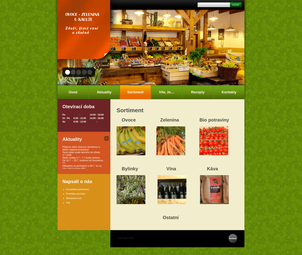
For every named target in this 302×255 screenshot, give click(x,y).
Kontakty (228, 92)
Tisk (68, 202)
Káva (212, 168)
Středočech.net (73, 198)
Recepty (198, 92)
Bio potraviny (214, 119)
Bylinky (130, 168)
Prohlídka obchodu (75, 194)
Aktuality (104, 92)
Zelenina (169, 119)
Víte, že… (166, 92)
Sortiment (135, 92)
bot (106, 138)
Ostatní (171, 217)
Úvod (73, 92)
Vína (171, 168)
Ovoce (129, 119)
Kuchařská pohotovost (77, 189)
